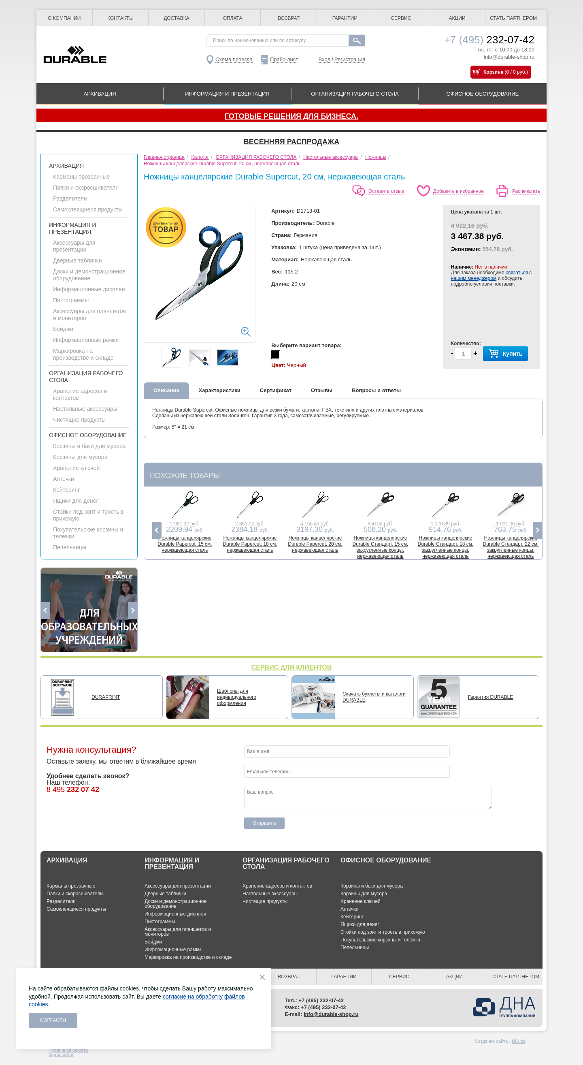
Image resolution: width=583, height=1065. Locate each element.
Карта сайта (61, 1054)
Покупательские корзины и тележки (380, 940)
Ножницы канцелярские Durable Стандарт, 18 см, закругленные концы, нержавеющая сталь (446, 547)
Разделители (70, 198)
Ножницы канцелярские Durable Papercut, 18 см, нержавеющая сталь (250, 544)
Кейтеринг (66, 490)
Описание (166, 390)
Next (132, 610)
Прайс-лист (284, 59)
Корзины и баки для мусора (89, 446)
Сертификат (276, 390)
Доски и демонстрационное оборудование (89, 275)
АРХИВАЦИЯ (99, 94)
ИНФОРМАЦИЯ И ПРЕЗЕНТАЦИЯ (227, 94)
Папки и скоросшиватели (86, 187)
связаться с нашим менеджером (491, 275)
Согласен (53, 1020)
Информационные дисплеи (89, 289)
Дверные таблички (77, 260)
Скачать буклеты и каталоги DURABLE (374, 697)
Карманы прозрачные (81, 176)
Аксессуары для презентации (74, 246)
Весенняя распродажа (291, 142)
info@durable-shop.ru (509, 57)
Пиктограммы (71, 300)
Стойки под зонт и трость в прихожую (382, 932)
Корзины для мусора (80, 457)
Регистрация (349, 59)
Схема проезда (234, 59)
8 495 (73, 789)
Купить (505, 354)
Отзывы (321, 390)
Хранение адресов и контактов (277, 886)
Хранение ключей (76, 468)
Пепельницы (69, 547)
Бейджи (63, 329)
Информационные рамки (86, 340)
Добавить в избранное (458, 191)
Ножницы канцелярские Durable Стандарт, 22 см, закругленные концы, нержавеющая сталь (511, 547)
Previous (45, 610)
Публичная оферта (68, 1050)
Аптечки (63, 479)
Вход (324, 59)
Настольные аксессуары (85, 409)
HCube (519, 1041)
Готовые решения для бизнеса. (291, 116)
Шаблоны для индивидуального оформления (236, 697)
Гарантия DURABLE (490, 697)
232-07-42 (489, 40)
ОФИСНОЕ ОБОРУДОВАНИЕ (483, 94)
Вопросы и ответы (376, 390)
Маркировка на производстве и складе (83, 354)
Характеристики (219, 390)
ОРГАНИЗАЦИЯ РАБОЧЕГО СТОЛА (354, 94)
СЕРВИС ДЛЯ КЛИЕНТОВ (291, 667)
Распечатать (526, 191)
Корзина (493, 72)
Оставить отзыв (386, 191)
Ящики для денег (75, 500)
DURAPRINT (105, 697)
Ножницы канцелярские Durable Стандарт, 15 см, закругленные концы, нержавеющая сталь (381, 547)
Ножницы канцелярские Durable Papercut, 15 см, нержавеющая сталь (184, 544)
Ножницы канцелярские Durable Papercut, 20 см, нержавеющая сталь (315, 544)
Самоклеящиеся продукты (88, 209)
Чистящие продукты (79, 419)
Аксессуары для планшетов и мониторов (178, 931)
